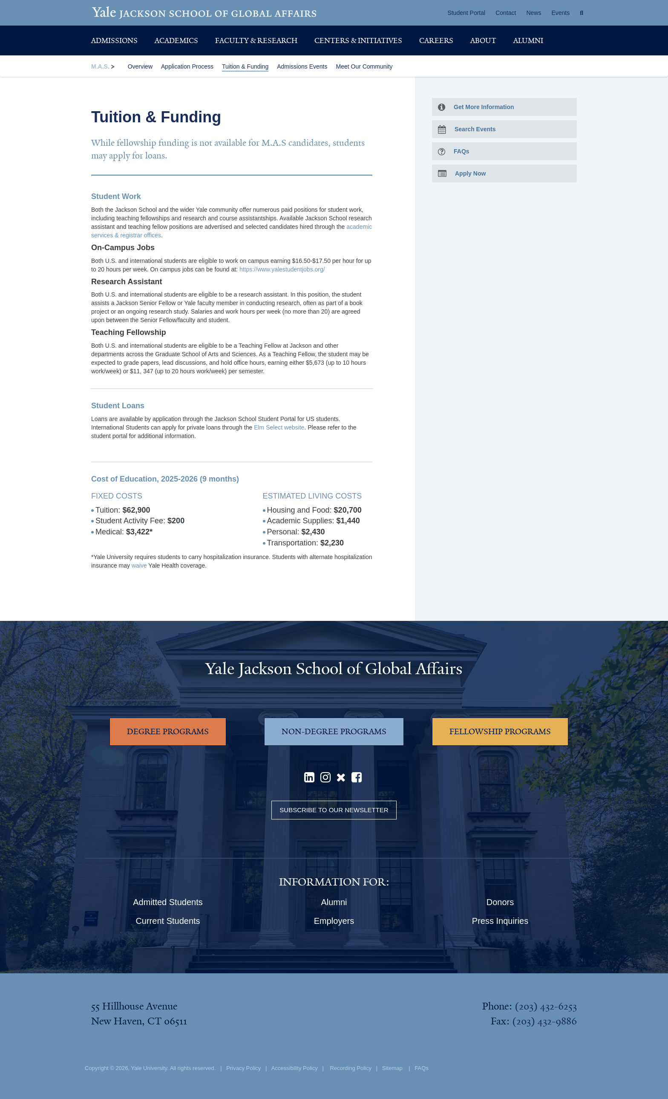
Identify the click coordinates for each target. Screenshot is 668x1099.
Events (560, 12)
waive (139, 565)
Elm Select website (279, 427)
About (483, 40)
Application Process (187, 66)
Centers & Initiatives (358, 40)
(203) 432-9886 (544, 1021)
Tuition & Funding (245, 66)
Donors (500, 902)
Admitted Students (167, 902)
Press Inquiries (500, 921)
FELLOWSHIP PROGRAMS (500, 732)
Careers (436, 40)
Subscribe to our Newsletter (333, 809)
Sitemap (392, 1068)
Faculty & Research (256, 40)
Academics (176, 40)
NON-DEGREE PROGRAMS (334, 732)
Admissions (114, 40)
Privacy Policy (243, 1068)
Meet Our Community (364, 66)
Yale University (149, 1068)
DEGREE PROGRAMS (168, 732)
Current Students (167, 921)
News (533, 12)
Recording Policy (350, 1068)
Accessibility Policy (294, 1068)
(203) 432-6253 (546, 1006)
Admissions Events (302, 66)
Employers (334, 921)
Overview (140, 66)
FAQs (422, 1068)
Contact (505, 12)
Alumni (528, 40)
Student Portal (466, 12)
